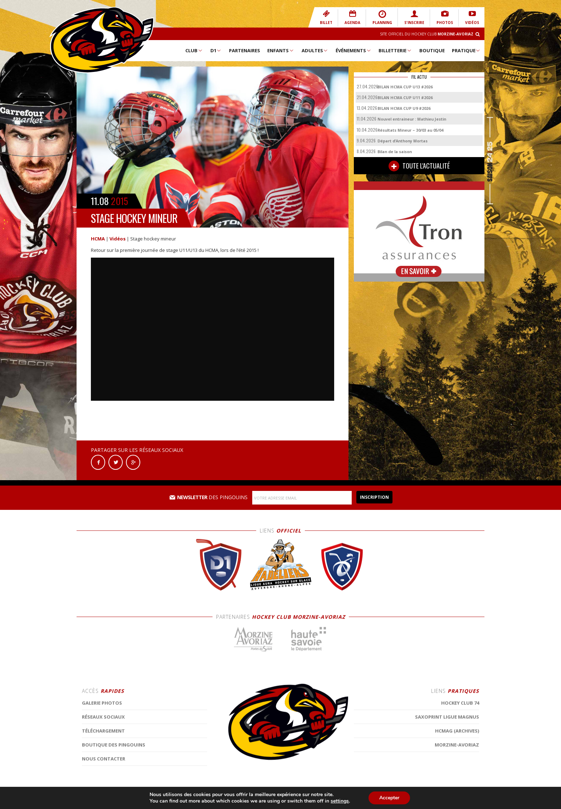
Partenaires (244, 50)
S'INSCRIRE (414, 17)
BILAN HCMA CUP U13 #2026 (405, 86)
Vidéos (117, 238)
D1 (216, 50)
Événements (353, 50)
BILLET (326, 17)
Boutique (432, 50)
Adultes (315, 50)
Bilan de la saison (394, 151)
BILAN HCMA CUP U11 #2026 (405, 97)
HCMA (98, 238)
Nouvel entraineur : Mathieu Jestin (411, 119)
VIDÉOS (472, 17)
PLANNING (382, 17)
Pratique (466, 50)
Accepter (389, 797)
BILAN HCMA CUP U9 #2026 (403, 108)
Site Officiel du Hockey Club (426, 33)
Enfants (280, 50)
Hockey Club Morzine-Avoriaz (101, 40)
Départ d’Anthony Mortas (402, 140)
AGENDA (352, 17)
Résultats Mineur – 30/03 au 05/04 (410, 130)
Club (194, 50)
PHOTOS (444, 17)
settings (340, 801)
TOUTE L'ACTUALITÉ (419, 166)
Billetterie (395, 50)
